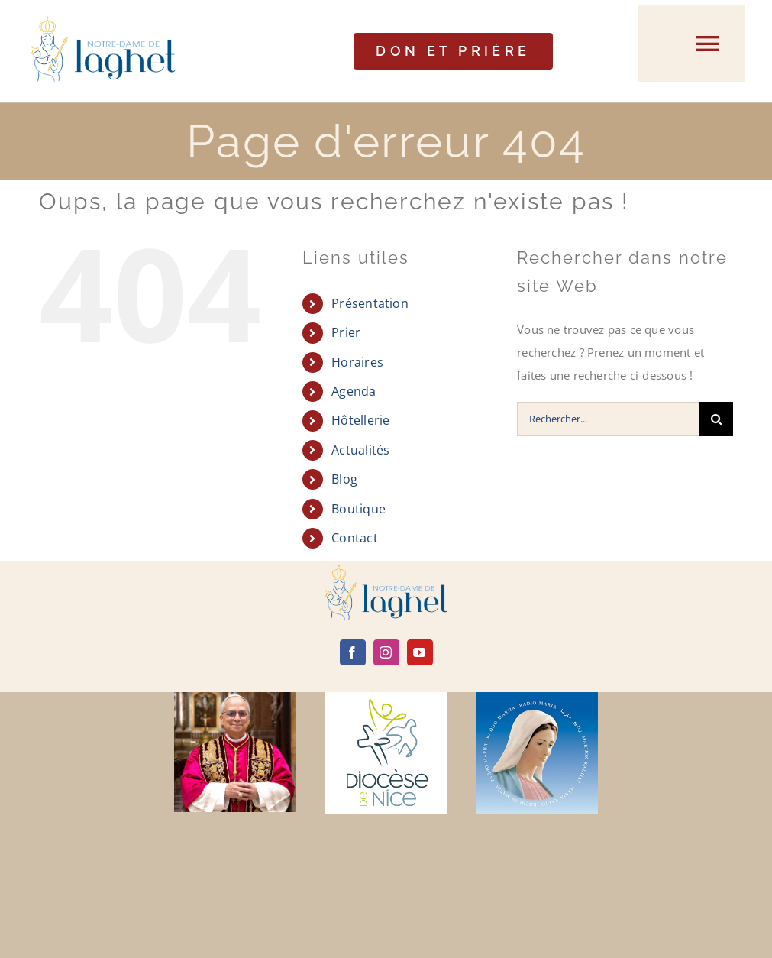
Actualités (360, 450)
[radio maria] (537, 697)
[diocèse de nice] (386, 697)
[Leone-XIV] (235, 697)
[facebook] (353, 652)
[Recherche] (716, 419)
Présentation (370, 303)
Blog (344, 479)
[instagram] (386, 652)
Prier (345, 332)
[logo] (386, 570)
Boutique (358, 508)
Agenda (353, 391)
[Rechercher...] (608, 419)
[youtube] (420, 652)
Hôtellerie (360, 420)
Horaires (357, 362)
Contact (354, 537)
